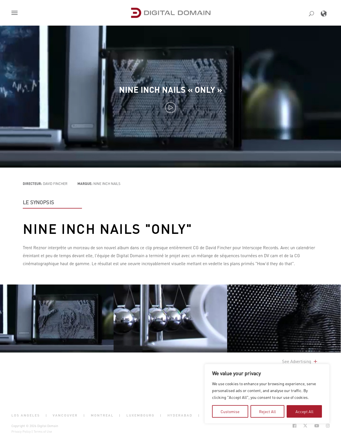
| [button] (46, 415)
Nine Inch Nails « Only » (170, 89)
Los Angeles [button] (25, 415)
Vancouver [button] (65, 415)
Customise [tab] (230, 411)
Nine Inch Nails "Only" (107, 228)
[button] (15, 13)
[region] (267, 394)
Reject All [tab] (267, 411)
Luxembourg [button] (140, 415)
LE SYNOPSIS (38, 202)
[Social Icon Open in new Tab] (294, 426)
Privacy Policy (21, 432)
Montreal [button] (102, 415)
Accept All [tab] (304, 411)
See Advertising (300, 361)
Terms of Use (43, 432)
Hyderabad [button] (179, 415)
